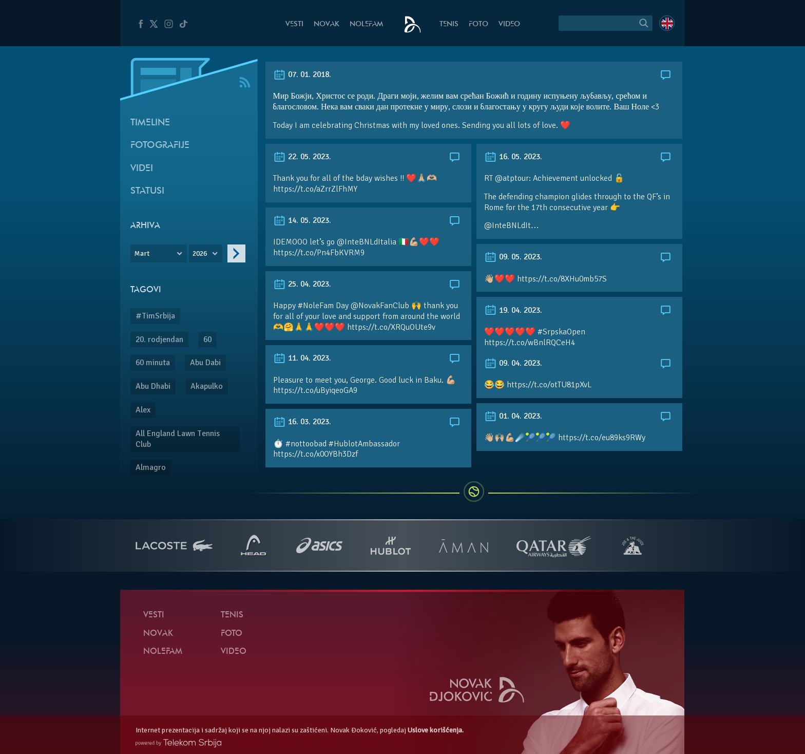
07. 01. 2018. (302, 74)
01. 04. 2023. (513, 416)
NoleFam (366, 24)
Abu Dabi (205, 362)
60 (207, 339)
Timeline (150, 123)
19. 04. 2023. (513, 310)
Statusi (147, 191)
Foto (478, 24)
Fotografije (159, 145)
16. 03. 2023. (302, 422)
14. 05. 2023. (302, 220)
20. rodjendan (159, 339)
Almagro (151, 467)
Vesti (294, 24)
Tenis (448, 24)
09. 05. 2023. (513, 257)
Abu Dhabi (153, 386)
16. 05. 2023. (513, 157)
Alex (143, 410)
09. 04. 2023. (513, 363)
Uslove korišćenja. (436, 730)
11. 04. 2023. (302, 358)
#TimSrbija (155, 316)
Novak (326, 24)
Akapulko (206, 386)
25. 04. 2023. (302, 284)
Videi (141, 169)
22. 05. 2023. (302, 157)
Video (509, 24)
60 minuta (153, 362)
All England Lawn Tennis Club (178, 438)
